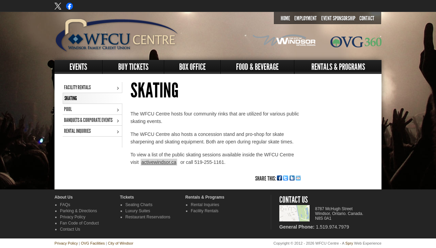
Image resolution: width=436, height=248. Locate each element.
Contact (366, 18)
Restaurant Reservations (147, 217)
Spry (349, 243)
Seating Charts (138, 204)
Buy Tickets (133, 67)
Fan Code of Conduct (79, 223)
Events (78, 67)
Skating (70, 98)
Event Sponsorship (338, 18)
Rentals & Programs (338, 67)
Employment (305, 18)
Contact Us (70, 229)
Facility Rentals (77, 87)
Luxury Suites (137, 210)
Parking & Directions (78, 210)
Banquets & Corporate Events (88, 120)
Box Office (192, 67)
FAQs (65, 204)
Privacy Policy (72, 217)
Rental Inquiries (77, 131)
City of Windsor (121, 243)
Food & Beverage (257, 67)
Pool (68, 109)
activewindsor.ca (158, 162)
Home (285, 18)
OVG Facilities (93, 243)
